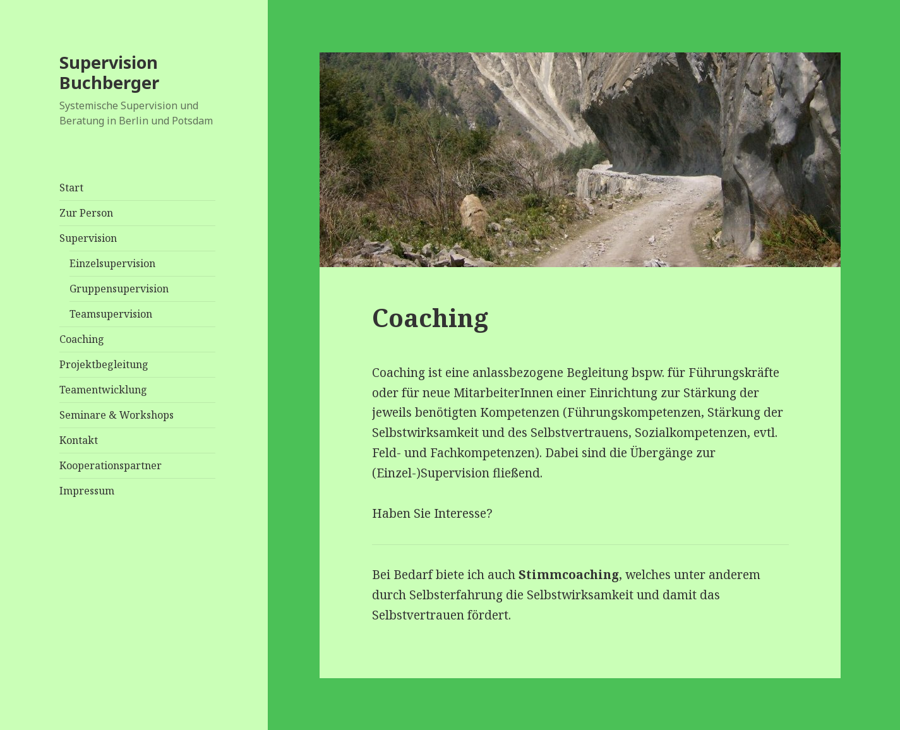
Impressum (86, 491)
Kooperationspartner (110, 465)
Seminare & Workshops (116, 415)
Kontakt (78, 440)
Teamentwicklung (103, 390)
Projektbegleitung (103, 364)
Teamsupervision (110, 314)
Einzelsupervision (112, 263)
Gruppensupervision (119, 289)
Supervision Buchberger (109, 72)
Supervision (88, 238)
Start (71, 187)
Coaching (81, 339)
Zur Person (86, 213)
